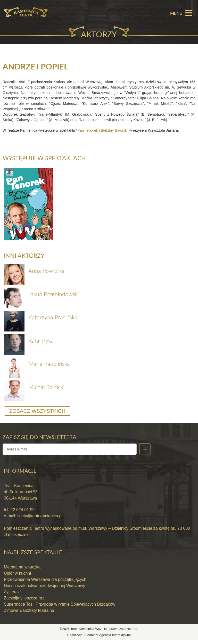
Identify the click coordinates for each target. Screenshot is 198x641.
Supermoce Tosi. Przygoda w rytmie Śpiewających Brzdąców (59, 605)
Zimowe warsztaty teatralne (29, 611)
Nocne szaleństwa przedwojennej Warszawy (44, 586)
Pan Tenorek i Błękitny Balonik (102, 131)
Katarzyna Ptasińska (52, 317)
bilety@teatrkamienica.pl (39, 517)
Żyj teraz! (12, 593)
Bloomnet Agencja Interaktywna (107, 636)
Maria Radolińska (49, 364)
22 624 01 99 (22, 510)
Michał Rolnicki (46, 387)
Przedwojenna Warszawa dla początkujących (45, 580)
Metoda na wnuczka (22, 568)
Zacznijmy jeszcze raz (24, 599)
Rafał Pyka (41, 341)
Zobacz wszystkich (37, 412)
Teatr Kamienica (83, 630)
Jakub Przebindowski (53, 294)
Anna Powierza (46, 271)
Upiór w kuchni (17, 574)
